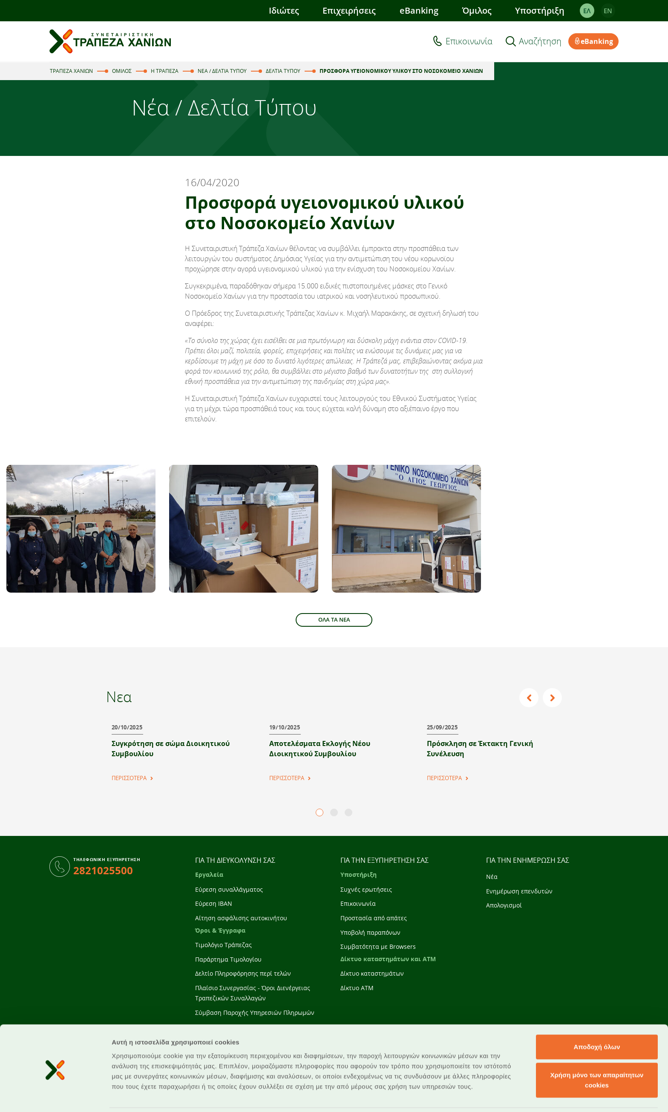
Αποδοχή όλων (596, 1017)
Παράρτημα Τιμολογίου (228, 959)
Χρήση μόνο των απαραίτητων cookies (597, 1051)
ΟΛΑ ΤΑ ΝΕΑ (334, 619)
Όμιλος (476, 10)
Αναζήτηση (540, 41)
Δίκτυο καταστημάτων (372, 973)
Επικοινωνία (469, 41)
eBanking (419, 10)
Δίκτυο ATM (357, 988)
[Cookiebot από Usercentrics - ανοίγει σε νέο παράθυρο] (55, 1095)
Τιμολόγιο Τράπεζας (223, 945)
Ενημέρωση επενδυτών (519, 891)
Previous (530, 698)
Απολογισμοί (504, 905)
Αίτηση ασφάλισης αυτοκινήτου (241, 918)
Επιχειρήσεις (349, 10)
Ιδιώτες (283, 10)
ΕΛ (586, 10)
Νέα (492, 877)
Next (552, 698)
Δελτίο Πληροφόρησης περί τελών (243, 973)
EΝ (608, 10)
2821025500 (103, 870)
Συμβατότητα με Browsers (378, 946)
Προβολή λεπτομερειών (506, 1095)
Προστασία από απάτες (373, 918)
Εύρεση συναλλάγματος (229, 889)
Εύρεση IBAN (213, 903)
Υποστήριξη (539, 10)
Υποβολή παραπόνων (370, 932)
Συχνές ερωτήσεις (366, 889)
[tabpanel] (176, 748)
